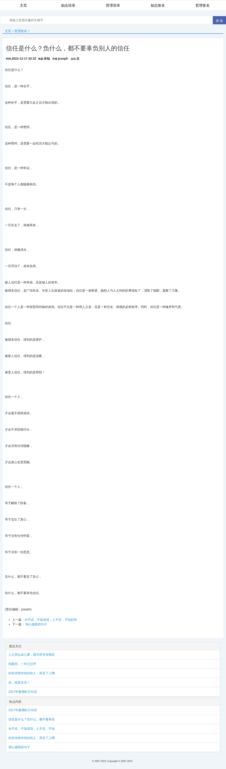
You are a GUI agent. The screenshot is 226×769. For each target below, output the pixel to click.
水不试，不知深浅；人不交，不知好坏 (50, 619)
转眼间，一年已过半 (22, 664)
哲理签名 (21, 31)
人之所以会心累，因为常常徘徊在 (31, 654)
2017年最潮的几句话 (22, 691)
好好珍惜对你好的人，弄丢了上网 (31, 673)
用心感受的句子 (35, 624)
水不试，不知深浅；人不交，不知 (31, 728)
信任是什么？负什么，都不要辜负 (31, 719)
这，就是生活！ (19, 682)
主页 (8, 31)
